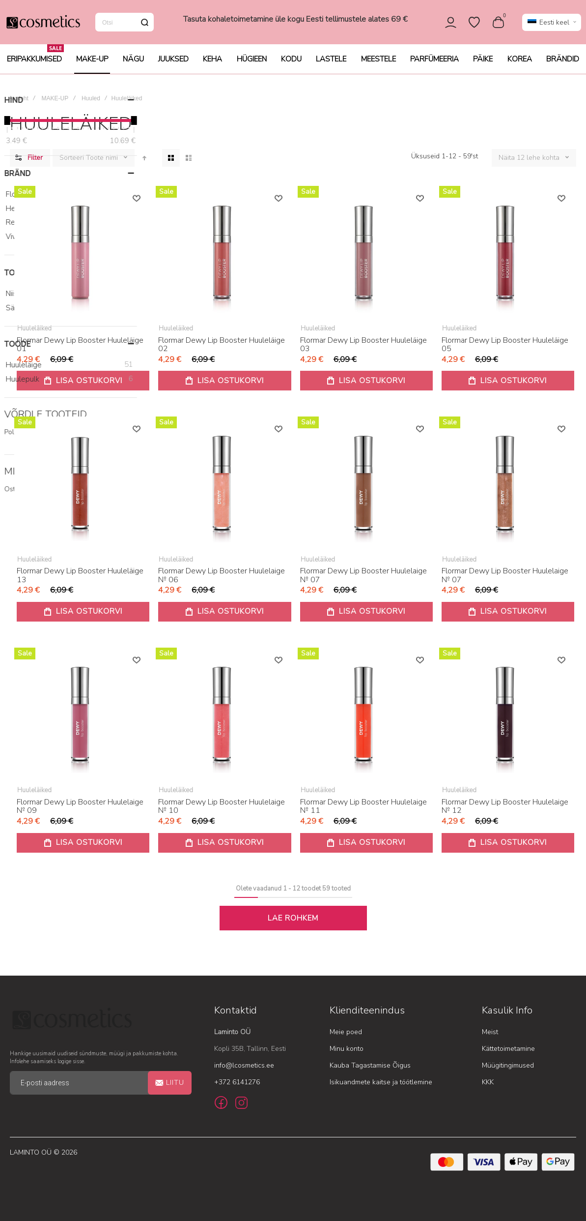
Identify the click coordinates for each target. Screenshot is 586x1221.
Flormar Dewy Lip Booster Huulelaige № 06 (221, 582)
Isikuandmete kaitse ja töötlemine (381, 1083)
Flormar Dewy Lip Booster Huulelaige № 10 (221, 813)
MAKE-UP (55, 105)
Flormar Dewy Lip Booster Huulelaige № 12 (505, 813)
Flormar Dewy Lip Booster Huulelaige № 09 (80, 813)
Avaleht (18, 105)
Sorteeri (71, 164)
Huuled (91, 105)
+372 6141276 (237, 1083)
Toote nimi (103, 164)
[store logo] (43, 25)
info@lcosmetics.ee (244, 1066)
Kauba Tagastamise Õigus (370, 1066)
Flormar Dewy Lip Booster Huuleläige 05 (505, 351)
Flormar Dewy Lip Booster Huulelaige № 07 (363, 582)
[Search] (144, 25)
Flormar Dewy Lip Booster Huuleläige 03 (363, 351)
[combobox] (124, 25)
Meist (490, 1033)
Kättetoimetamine (508, 1049)
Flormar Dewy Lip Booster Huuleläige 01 (80, 351)
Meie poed (346, 1033)
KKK (488, 1083)
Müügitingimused (508, 1066)
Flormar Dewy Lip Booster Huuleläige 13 (80, 582)
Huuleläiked (34, 335)
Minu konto (346, 1049)
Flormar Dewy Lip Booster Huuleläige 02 (221, 351)
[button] (551, 25)
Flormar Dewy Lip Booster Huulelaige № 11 (363, 813)
